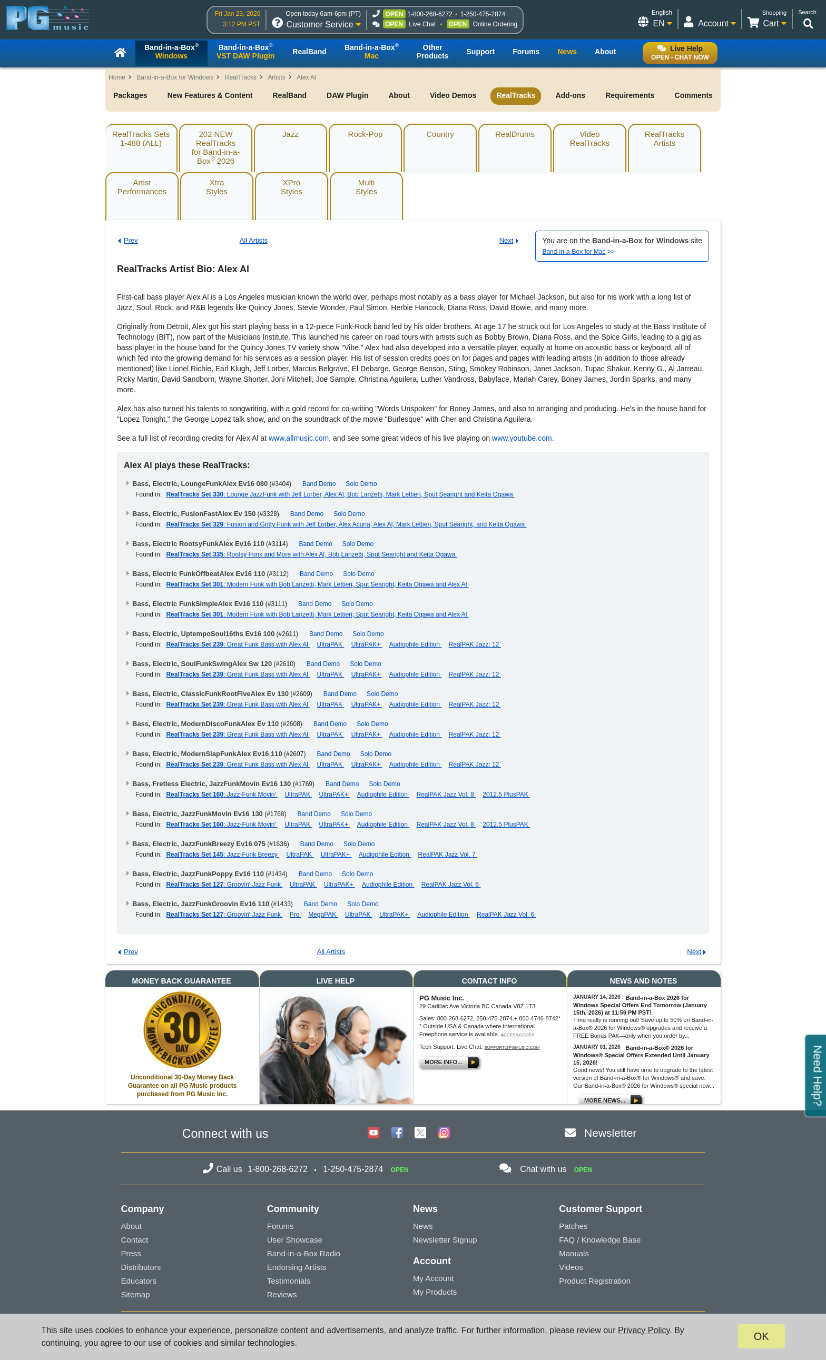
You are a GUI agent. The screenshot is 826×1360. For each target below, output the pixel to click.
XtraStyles (217, 187)
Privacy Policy (644, 1330)
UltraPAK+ (366, 644)
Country (440, 134)
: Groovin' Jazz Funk (224, 884)
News (423, 1226)
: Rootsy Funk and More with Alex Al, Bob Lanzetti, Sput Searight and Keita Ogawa (311, 554)
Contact (135, 1239)
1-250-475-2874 (482, 14)
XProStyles (291, 187)
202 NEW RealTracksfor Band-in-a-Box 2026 (216, 147)
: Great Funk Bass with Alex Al (238, 644)
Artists (276, 77)
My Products (435, 1291)
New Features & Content (210, 95)
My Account (433, 1278)
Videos (571, 1267)
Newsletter (610, 1133)
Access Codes (518, 1035)
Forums (280, 1226)
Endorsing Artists (297, 1267)
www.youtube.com (522, 438)
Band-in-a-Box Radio (303, 1253)
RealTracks (241, 77)
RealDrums (515, 134)
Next (506, 240)
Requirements (629, 95)
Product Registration (595, 1280)
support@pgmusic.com (512, 1047)
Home (117, 77)
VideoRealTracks (589, 138)
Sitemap (135, 1294)
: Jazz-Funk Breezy (222, 854)
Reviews (282, 1294)
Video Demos (453, 95)
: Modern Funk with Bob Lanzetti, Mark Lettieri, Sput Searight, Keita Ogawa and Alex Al (317, 584)
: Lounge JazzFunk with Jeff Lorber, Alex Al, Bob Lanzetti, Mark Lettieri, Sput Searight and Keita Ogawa (340, 494)
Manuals (574, 1253)
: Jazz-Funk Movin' (222, 794)
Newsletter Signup (445, 1239)
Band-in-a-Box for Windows (174, 77)
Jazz (290, 134)
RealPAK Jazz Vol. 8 (446, 794)
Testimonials (289, 1280)
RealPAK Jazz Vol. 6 (451, 884)
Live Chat (422, 24)
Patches (573, 1226)
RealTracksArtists (664, 138)
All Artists (254, 240)
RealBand (289, 95)
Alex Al (306, 77)
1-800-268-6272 (429, 14)
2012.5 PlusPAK (506, 794)
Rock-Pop (365, 134)
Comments (694, 95)
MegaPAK (323, 914)
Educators (139, 1280)
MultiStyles (366, 187)
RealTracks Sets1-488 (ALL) (141, 138)
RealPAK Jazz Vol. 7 (448, 854)
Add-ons (570, 95)
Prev (131, 240)
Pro (295, 914)
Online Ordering (495, 24)
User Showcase (294, 1239)
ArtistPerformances (141, 187)
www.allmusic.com (299, 438)
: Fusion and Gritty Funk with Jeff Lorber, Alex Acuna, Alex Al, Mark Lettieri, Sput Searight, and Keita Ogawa (346, 524)
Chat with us (543, 1169)
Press (131, 1253)
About (398, 95)
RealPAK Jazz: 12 (475, 644)
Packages (130, 95)
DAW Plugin (347, 95)
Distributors (141, 1267)
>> (578, 251)
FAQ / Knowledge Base (600, 1239)
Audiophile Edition (415, 644)
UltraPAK (331, 644)
